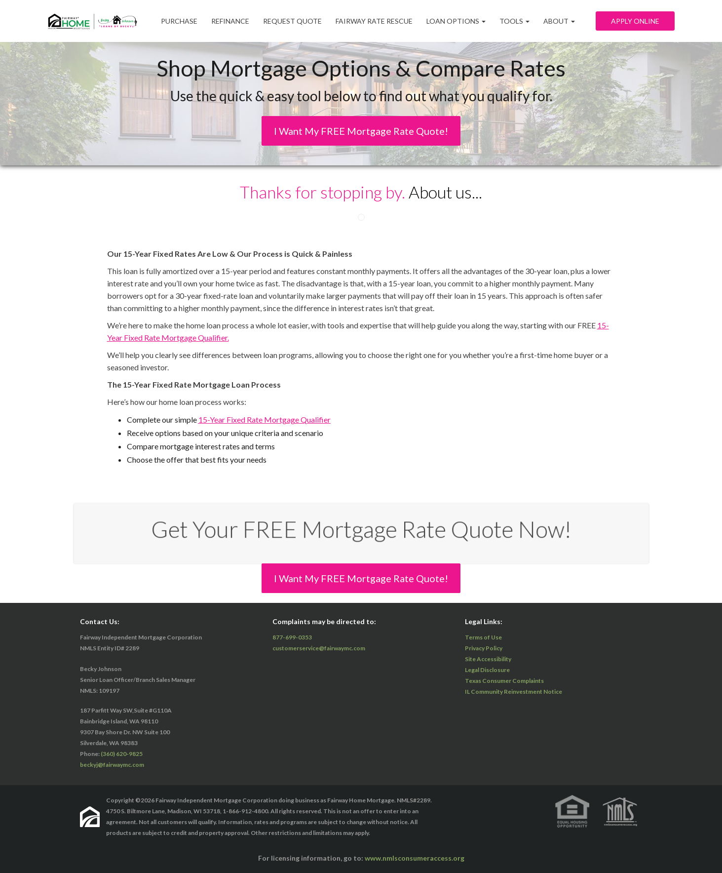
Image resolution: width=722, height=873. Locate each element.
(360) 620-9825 (122, 753)
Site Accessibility (488, 659)
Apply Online (635, 21)
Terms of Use (483, 637)
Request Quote (292, 21)
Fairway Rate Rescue (374, 21)
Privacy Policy (483, 648)
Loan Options (456, 21)
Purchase (179, 21)
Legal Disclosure (487, 670)
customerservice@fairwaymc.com (318, 648)
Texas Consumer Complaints (504, 680)
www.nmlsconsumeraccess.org (414, 858)
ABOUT (559, 21)
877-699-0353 (292, 637)
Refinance (230, 21)
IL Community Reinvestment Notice (513, 691)
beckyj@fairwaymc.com (112, 764)
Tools (514, 21)
